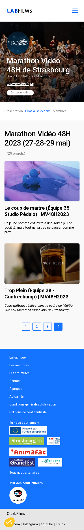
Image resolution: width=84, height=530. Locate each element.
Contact (15, 381)
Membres (60, 111)
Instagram (30, 524)
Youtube (47, 524)
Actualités (16, 396)
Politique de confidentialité (28, 412)
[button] (9, 522)
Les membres (19, 365)
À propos (15, 389)
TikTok (60, 524)
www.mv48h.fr (18, 84)
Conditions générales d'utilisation (32, 404)
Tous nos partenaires (24, 472)
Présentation (13, 111)
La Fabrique (17, 357)
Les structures (19, 373)
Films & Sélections (38, 111)
